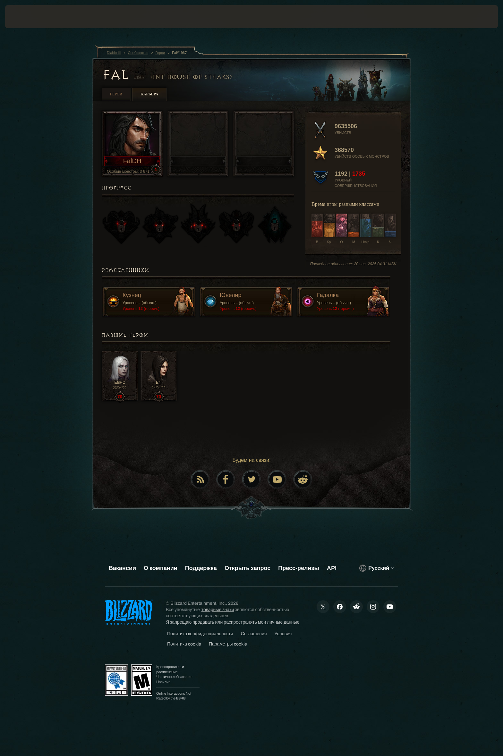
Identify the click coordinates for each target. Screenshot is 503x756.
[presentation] (29, 16)
